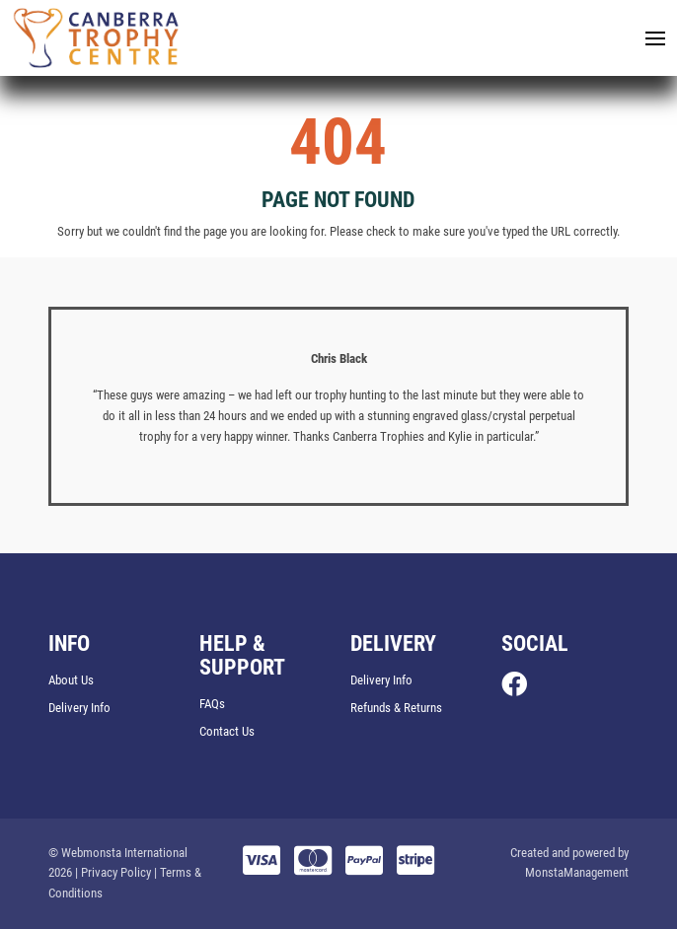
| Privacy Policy (113, 872)
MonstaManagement (577, 872)
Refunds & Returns (396, 707)
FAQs (212, 703)
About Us (71, 680)
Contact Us (227, 731)
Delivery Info (79, 707)
